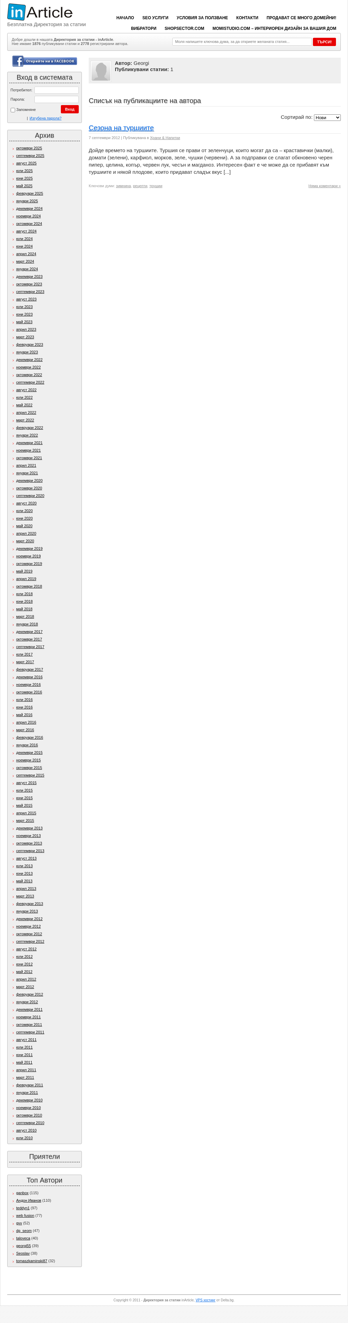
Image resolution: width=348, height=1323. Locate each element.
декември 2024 (29, 208)
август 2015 (26, 783)
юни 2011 (24, 1055)
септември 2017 (30, 647)
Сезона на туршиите (121, 128)
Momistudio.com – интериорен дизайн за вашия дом (274, 28)
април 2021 (26, 465)
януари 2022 (27, 435)
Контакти (247, 17)
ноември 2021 (28, 450)
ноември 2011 (28, 1017)
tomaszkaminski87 (31, 1261)
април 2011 (26, 1070)
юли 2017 (24, 654)
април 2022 (26, 412)
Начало (125, 17)
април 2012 (26, 979)
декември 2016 (29, 677)
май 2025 (24, 186)
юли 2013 (24, 866)
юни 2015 (24, 798)
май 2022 (24, 405)
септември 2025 (30, 156)
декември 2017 (29, 632)
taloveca (23, 1238)
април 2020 (26, 533)
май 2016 (24, 715)
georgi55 (23, 1246)
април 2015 (26, 813)
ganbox (22, 1193)
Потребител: (22, 90)
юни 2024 (24, 246)
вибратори (143, 28)
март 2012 (25, 987)
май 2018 (24, 609)
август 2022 (26, 390)
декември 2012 (29, 919)
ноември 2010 (28, 1108)
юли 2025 (24, 171)
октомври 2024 (29, 224)
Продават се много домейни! (301, 17)
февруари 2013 (29, 904)
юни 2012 (24, 964)
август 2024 (26, 231)
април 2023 (26, 329)
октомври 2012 (29, 934)
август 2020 (26, 503)
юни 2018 (24, 601)
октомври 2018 (29, 586)
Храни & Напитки (165, 138)
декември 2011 (29, 1009)
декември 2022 (29, 360)
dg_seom (24, 1231)
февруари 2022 (29, 428)
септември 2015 (30, 775)
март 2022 (25, 420)
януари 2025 (27, 201)
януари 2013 (27, 911)
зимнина (123, 186)
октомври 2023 (29, 284)
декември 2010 (29, 1100)
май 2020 (24, 526)
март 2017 (25, 662)
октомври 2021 (29, 458)
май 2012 (24, 972)
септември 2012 (30, 941)
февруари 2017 (29, 669)
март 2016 (25, 730)
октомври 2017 (29, 639)
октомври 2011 (29, 1024)
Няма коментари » (324, 186)
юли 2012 (24, 956)
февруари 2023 (29, 344)
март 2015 (25, 820)
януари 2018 (27, 624)
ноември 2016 (28, 684)
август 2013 (26, 858)
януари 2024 (27, 269)
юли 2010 (24, 1138)
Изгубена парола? (46, 118)
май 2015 (24, 805)
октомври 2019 (29, 564)
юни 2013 (24, 873)
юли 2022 (24, 397)
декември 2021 (29, 443)
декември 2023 (29, 276)
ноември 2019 (28, 556)
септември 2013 (30, 851)
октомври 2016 (29, 692)
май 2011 (24, 1062)
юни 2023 (24, 314)
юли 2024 (24, 239)
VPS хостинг (206, 1300)
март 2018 (25, 616)
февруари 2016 (29, 737)
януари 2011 (27, 1092)
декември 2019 (29, 548)
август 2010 (26, 1130)
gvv (19, 1223)
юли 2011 (24, 1047)
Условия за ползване (202, 17)
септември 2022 (30, 382)
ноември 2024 (28, 216)
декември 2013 (29, 828)
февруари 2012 (29, 994)
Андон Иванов (28, 1200)
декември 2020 (29, 480)
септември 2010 (30, 1123)
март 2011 (25, 1077)
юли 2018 (24, 594)
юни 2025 (24, 178)
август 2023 (26, 299)
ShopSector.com (184, 28)
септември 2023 (30, 292)
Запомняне (23, 110)
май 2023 (24, 322)
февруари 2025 (29, 193)
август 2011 (26, 1040)
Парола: (18, 99)
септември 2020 (30, 496)
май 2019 (24, 571)
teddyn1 (23, 1208)
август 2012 (26, 949)
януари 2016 (27, 745)
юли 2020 (24, 511)
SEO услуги (155, 17)
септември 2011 (30, 1032)
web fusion (25, 1215)
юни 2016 (24, 707)
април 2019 (26, 579)
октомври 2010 (29, 1115)
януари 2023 (27, 352)
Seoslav (23, 1253)
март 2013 (25, 896)
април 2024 (26, 254)
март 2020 (25, 541)
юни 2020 (24, 518)
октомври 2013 (29, 843)
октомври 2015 (29, 768)
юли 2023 (24, 307)
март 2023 (25, 337)
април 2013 (26, 888)
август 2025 (26, 163)
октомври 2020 (29, 488)
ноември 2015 (28, 760)
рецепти (140, 186)
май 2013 (24, 881)
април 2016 (26, 722)
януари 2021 (27, 473)
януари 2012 (27, 1002)
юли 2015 (24, 790)
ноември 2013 (28, 836)
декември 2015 (29, 752)
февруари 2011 (29, 1085)
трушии (155, 186)
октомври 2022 (29, 375)
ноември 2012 (28, 926)
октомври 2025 (29, 148)
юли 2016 (24, 700)
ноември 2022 (28, 367)
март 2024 (25, 261)
